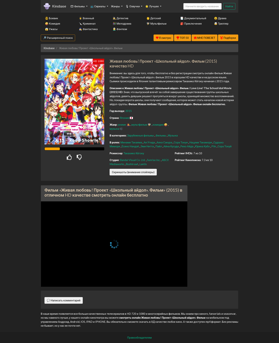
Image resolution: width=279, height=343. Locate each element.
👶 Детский (153, 18)
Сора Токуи (181, 142)
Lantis (143, 164)
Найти (229, 6)
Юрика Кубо (202, 146)
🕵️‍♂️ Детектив (120, 18)
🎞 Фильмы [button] (77, 6)
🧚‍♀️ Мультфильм (156, 23)
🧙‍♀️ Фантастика (88, 29)
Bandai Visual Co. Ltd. (133, 160)
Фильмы (161, 135)
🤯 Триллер (221, 23)
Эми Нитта (147, 146)
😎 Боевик (51, 18)
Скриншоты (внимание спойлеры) (133, 172)
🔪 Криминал (87, 23)
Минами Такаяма (131, 142)
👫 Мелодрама (122, 23)
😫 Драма (220, 18)
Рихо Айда (187, 146)
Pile (214, 146)
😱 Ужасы (51, 29)
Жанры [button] (116, 6)
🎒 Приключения (191, 23)
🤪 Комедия (52, 23)
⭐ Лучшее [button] (152, 6)
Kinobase (59, 6)
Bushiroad (132, 164)
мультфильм (139, 124)
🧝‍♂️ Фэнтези (120, 29)
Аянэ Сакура (165, 142)
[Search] (202, 6)
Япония (125, 117)
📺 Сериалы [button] (98, 6)
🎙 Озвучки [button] (132, 6)
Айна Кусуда (171, 146)
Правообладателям (139, 337)
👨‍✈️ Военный (86, 18)
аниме (122, 124)
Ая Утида (150, 142)
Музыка (173, 135)
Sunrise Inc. (154, 160)
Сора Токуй (225, 146)
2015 (128, 110)
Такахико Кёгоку (133, 153)
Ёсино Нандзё (131, 146)
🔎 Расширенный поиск (58, 37)
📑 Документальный (192, 18)
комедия (158, 124)
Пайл (158, 146)
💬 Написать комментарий (63, 300)
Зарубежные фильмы (141, 135)
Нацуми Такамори (200, 142)
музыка (115, 128)
